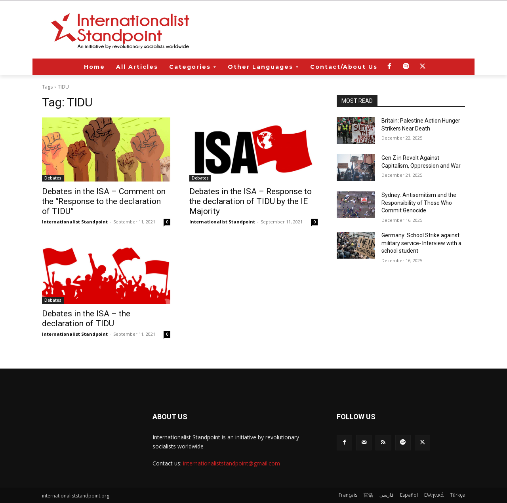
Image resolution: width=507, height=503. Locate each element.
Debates (52, 178)
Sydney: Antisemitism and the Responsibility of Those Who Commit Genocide (418, 203)
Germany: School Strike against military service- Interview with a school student (421, 243)
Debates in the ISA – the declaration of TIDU (86, 318)
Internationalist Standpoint (75, 222)
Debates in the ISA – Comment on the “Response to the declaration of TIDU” (104, 201)
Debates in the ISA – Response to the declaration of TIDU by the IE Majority (250, 201)
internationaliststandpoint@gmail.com (231, 463)
